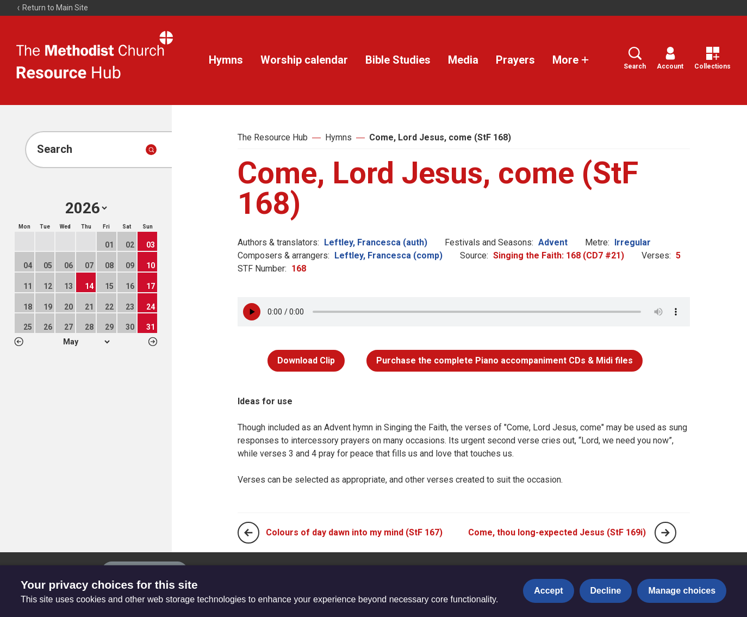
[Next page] (665, 533)
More (570, 59)
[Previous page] (248, 533)
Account (670, 58)
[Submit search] (151, 149)
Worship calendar (304, 59)
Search (635, 58)
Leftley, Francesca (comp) (388, 255)
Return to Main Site (52, 7)
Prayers (515, 59)
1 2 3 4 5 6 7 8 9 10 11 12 (86, 342)
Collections (712, 58)
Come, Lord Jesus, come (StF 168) (440, 137)
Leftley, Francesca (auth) (375, 242)
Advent (553, 242)
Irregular (632, 242)
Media (463, 59)
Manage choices (681, 590)
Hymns (226, 59)
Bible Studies (398, 59)
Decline (605, 590)
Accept (548, 590)
